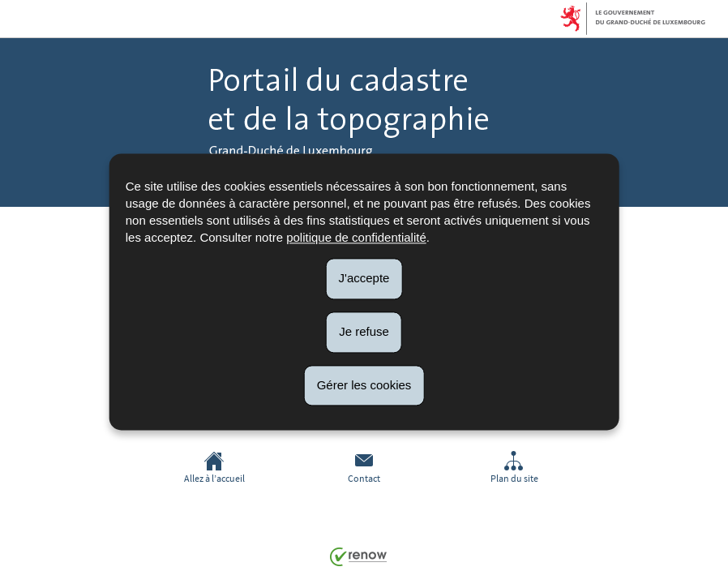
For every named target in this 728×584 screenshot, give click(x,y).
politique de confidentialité (356, 237)
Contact (364, 467)
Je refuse (364, 331)
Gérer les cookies (364, 385)
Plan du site (514, 467)
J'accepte (364, 278)
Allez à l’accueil (214, 467)
